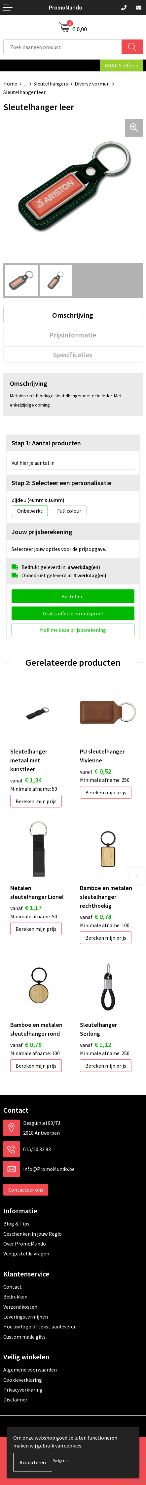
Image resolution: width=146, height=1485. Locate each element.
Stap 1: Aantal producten (46, 443)
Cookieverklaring (22, 1379)
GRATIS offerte (121, 65)
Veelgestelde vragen (26, 1253)
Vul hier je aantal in (33, 462)
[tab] (72, 315)
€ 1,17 (26, 907)
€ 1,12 (95, 1044)
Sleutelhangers (50, 83)
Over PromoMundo (24, 1243)
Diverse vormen (92, 83)
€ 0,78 (95, 916)
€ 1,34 (26, 780)
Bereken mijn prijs (36, 801)
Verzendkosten (20, 1306)
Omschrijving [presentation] (72, 315)
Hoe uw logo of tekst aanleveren (40, 1326)
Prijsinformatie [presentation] (72, 334)
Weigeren (61, 1460)
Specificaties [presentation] (72, 354)
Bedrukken (15, 1296)
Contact (12, 1286)
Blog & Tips (16, 1223)
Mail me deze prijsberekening (73, 630)
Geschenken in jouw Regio (32, 1233)
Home (10, 83)
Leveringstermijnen (25, 1316)
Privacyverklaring (23, 1389)
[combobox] (62, 46)
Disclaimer (15, 1399)
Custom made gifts (24, 1336)
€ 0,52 (95, 771)
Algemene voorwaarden (30, 1369)
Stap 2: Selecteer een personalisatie (61, 483)
